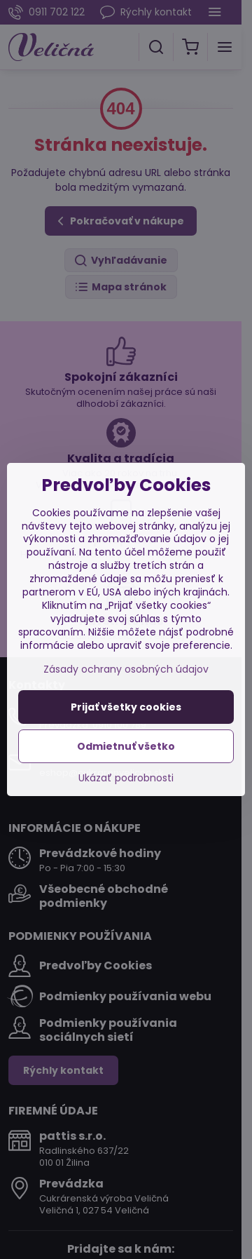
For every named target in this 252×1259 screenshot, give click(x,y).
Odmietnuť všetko (126, 746)
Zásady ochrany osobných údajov (126, 669)
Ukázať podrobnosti (126, 778)
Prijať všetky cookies (126, 707)
